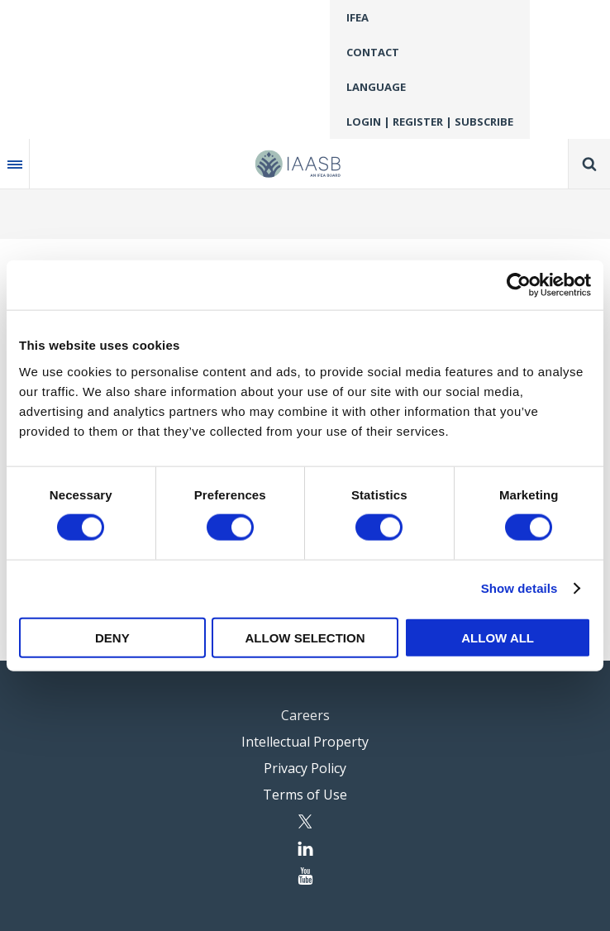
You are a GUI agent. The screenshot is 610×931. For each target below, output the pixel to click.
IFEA (357, 17)
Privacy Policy (305, 768)
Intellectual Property (305, 742)
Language (376, 86)
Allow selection (305, 637)
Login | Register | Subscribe (429, 121)
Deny (112, 637)
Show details (519, 588)
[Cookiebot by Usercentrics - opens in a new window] (518, 285)
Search (589, 164)
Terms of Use (305, 794)
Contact (372, 52)
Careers (305, 715)
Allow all (497, 637)
